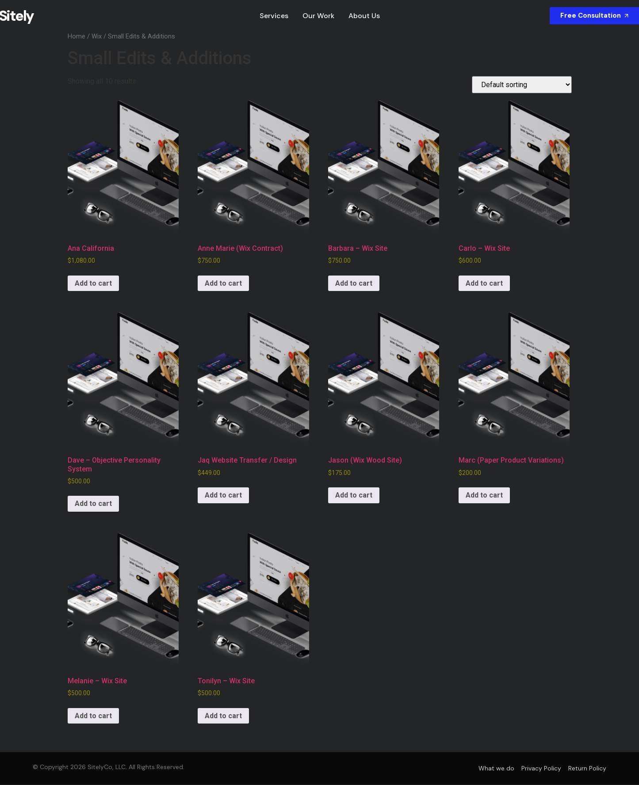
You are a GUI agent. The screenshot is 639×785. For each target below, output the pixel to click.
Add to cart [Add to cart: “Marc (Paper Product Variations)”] (484, 495)
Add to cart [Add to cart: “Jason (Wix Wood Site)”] (353, 495)
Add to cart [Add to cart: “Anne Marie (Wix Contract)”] (223, 284)
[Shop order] (522, 85)
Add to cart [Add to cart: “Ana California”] (93, 284)
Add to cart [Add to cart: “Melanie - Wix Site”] (93, 716)
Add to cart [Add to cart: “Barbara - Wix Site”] (353, 284)
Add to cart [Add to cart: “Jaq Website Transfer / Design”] (223, 495)
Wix (97, 37)
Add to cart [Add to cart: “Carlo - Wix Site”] (484, 284)
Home (76, 37)
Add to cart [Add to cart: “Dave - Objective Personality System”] (93, 504)
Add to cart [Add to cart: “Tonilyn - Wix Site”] (223, 716)
